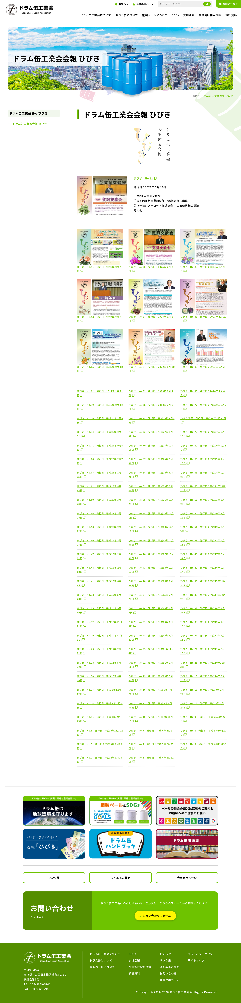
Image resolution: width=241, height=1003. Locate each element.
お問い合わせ (168, 973)
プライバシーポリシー (202, 954)
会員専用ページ (187, 878)
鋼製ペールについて (154, 15)
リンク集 (54, 878)
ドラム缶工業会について (95, 15)
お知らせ (165, 954)
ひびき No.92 (143, 178)
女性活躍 (188, 15)
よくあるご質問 (120, 878)
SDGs (175, 15)
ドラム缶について (126, 15)
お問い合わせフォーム (157, 916)
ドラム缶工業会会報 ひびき (28, 113)
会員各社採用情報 (140, 967)
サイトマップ (196, 960)
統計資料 (134, 973)
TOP (194, 95)
